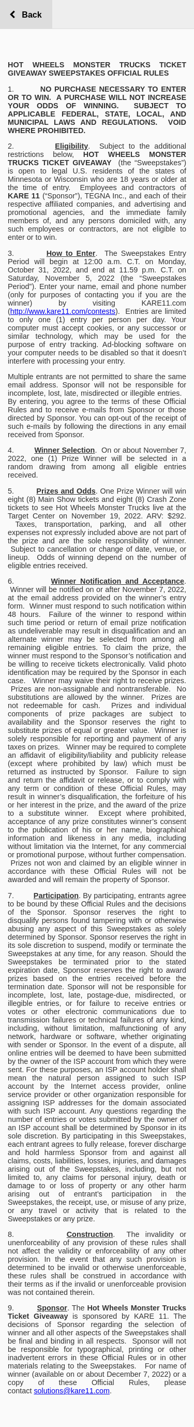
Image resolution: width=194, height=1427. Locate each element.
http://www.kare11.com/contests (62, 311)
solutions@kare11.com (72, 1391)
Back (29, 14)
